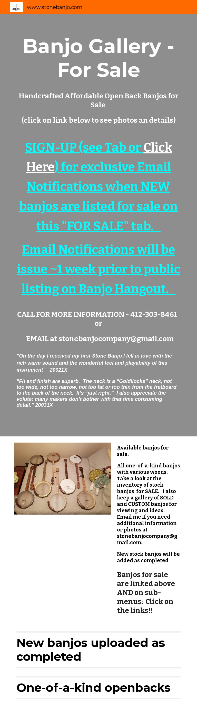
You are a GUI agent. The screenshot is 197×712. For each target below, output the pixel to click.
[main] (98, 225)
